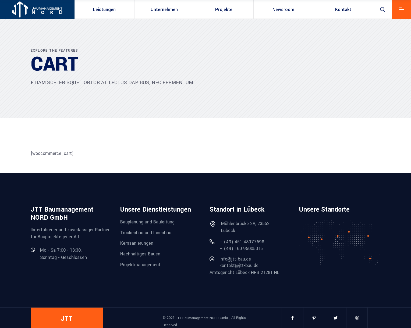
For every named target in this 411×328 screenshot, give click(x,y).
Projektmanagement (140, 264)
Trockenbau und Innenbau (145, 232)
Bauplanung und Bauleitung (147, 222)
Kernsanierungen (136, 243)
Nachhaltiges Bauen (140, 254)
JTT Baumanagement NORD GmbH (202, 318)
